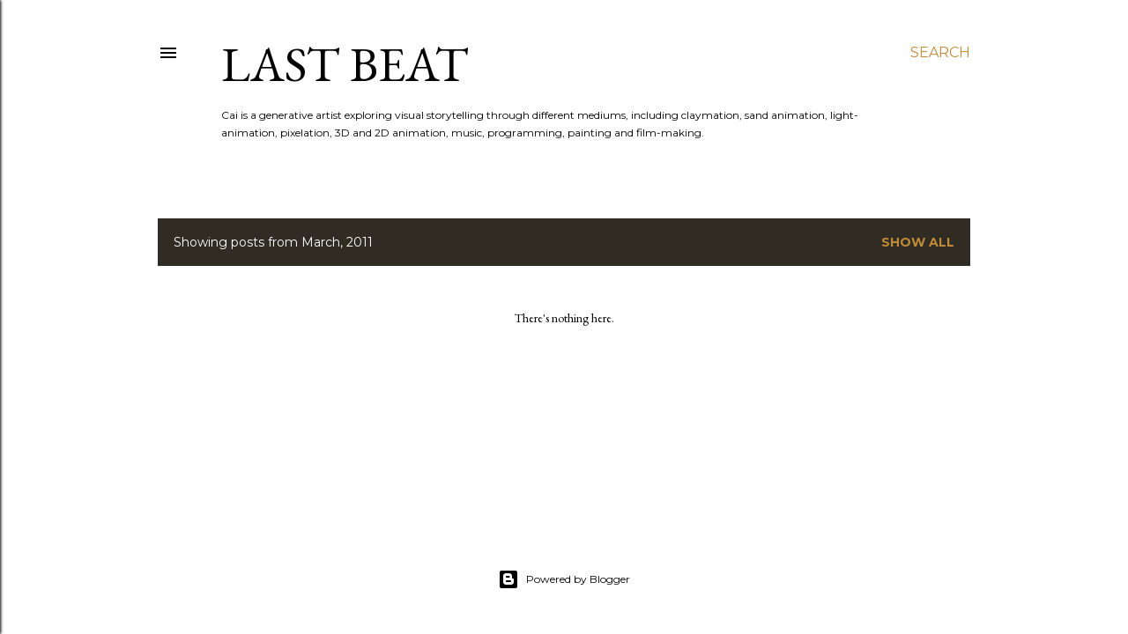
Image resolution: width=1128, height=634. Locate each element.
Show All (917, 242)
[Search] (940, 53)
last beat (345, 64)
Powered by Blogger (564, 579)
